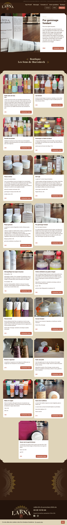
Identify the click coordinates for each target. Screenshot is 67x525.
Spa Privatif (28, 4)
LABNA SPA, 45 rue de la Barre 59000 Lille (31, 1)
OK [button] (63, 522)
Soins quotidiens (54, 4)
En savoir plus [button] (39, 522)
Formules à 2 (44, 4)
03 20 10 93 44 (43, 1)
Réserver (62, 7)
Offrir (54, 7)
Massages (36, 4)
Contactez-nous (58, 48)
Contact (48, 7)
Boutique (62, 4)
